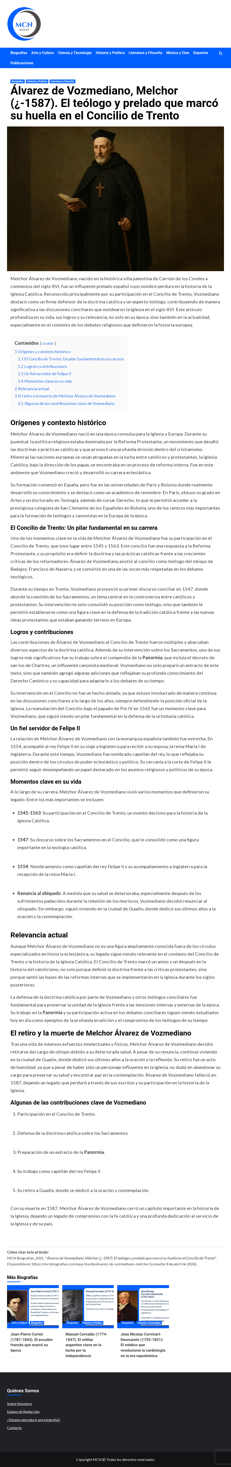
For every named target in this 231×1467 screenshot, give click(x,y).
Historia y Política (110, 53)
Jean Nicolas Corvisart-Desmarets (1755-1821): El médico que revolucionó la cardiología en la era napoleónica (143, 1345)
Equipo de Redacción (23, 1411)
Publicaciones (21, 63)
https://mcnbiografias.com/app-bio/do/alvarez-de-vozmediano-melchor (90, 1264)
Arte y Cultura (42, 53)
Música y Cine (177, 53)
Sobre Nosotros (19, 1403)
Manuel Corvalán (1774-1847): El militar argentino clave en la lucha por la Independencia (87, 1345)
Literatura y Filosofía (145, 53)
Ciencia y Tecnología (75, 53)
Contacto (14, 1427)
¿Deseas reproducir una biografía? (33, 1419)
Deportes (200, 53)
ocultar (48, 343)
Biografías (18, 53)
